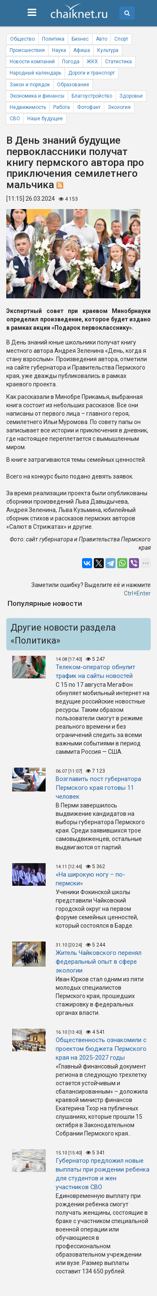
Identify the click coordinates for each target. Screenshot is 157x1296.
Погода (71, 62)
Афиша (81, 50)
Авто (101, 39)
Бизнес (80, 39)
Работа (61, 107)
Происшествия (27, 50)
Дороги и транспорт (91, 73)
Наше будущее (45, 119)
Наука (59, 50)
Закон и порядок (30, 85)
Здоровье (131, 96)
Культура (107, 50)
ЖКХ (92, 62)
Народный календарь (35, 73)
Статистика (118, 62)
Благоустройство (92, 96)
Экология (119, 107)
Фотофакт (88, 107)
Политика (53, 39)
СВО (15, 119)
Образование (73, 85)
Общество (22, 39)
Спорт (121, 39)
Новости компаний (32, 62)
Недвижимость (28, 107)
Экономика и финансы (37, 96)
